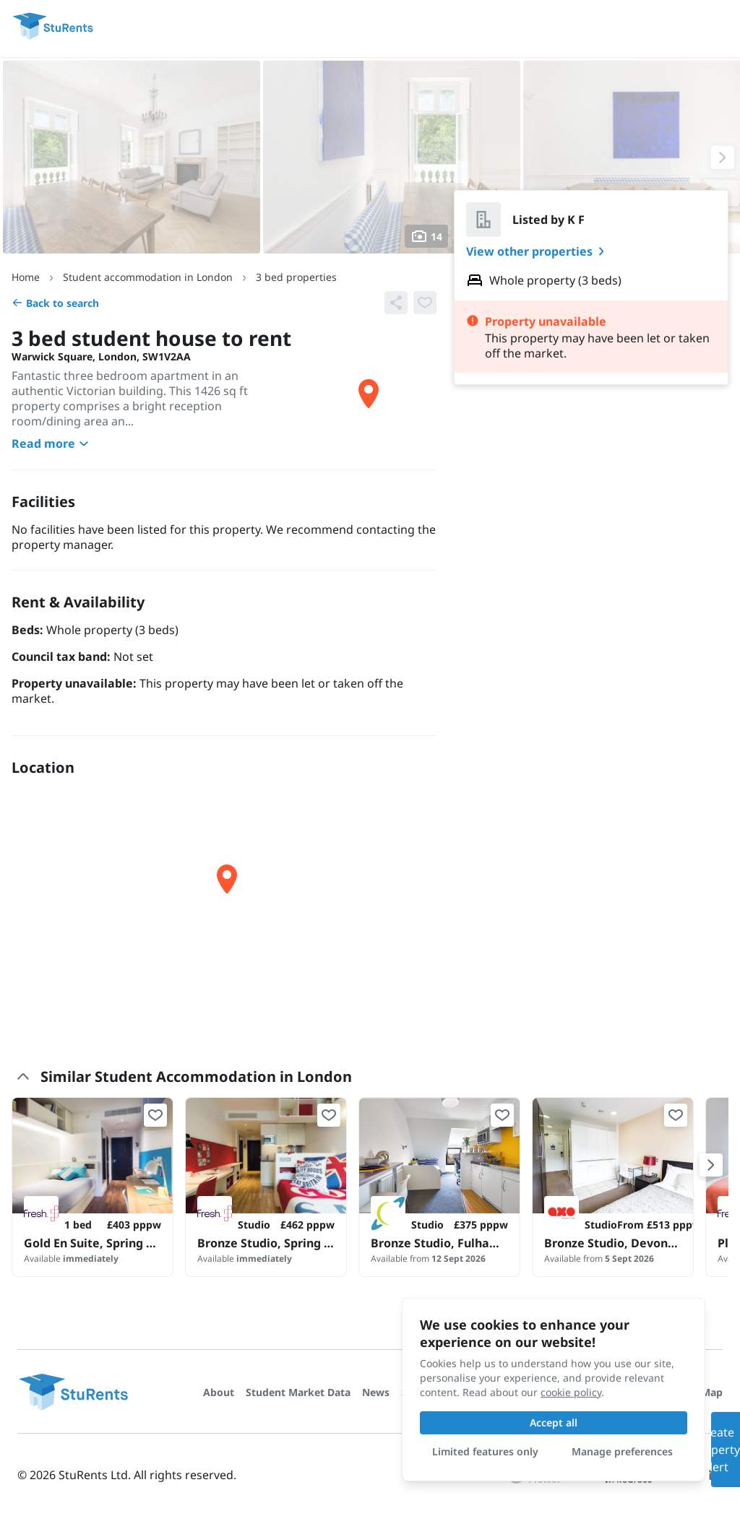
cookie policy (571, 1392)
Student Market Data (298, 1392)
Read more (52, 443)
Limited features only (485, 1451)
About (218, 1392)
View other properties (538, 251)
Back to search (55, 303)
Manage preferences (622, 1451)
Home (26, 277)
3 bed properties (296, 277)
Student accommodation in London (148, 277)
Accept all (553, 1422)
